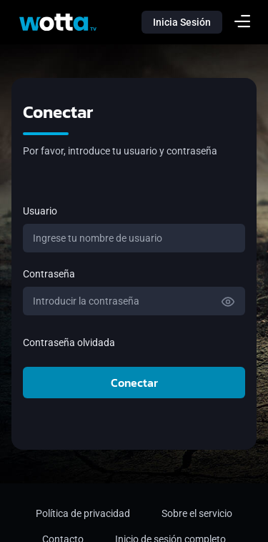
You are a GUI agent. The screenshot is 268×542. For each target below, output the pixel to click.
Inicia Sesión (182, 22)
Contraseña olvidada (69, 342)
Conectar (134, 382)
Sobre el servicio (197, 513)
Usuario (40, 211)
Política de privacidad (83, 513)
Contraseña (49, 274)
